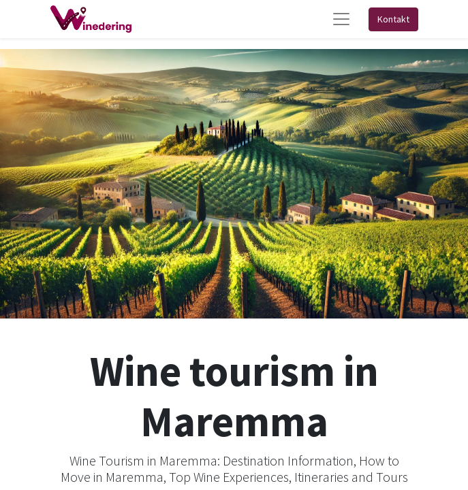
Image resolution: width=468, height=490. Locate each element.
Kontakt (393, 19)
